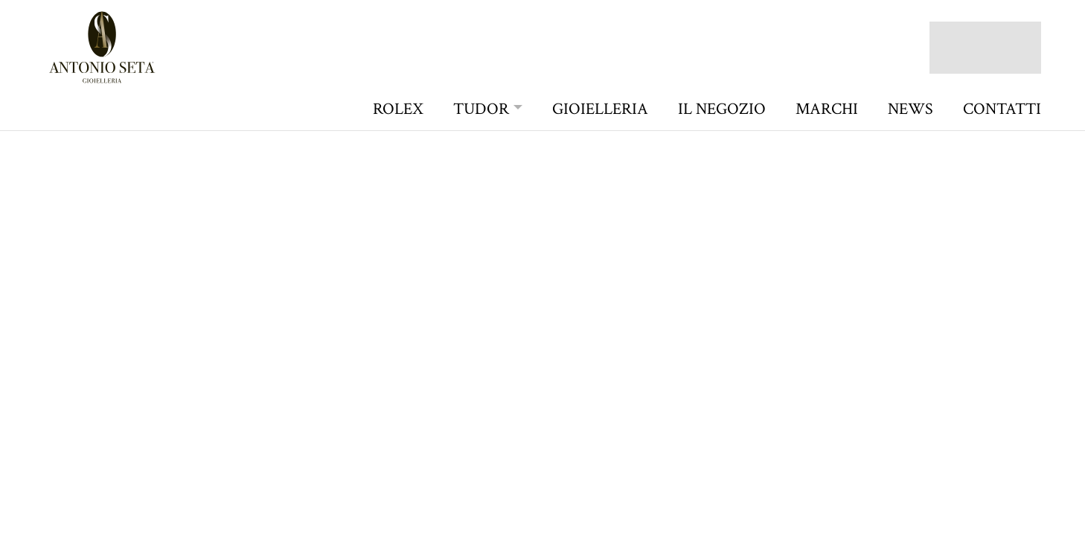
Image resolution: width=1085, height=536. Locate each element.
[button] (487, 109)
